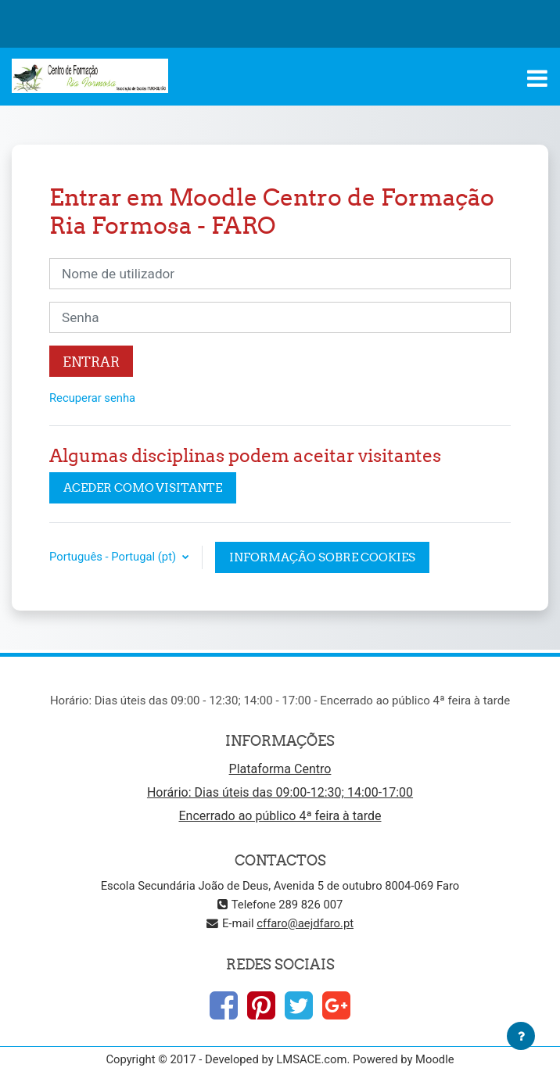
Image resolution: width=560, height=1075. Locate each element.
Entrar (91, 362)
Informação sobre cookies (322, 557)
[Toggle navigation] (537, 78)
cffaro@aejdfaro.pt (305, 923)
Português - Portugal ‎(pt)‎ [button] (114, 557)
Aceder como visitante (142, 487)
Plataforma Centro (280, 768)
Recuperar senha (92, 398)
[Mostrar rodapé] (521, 1036)
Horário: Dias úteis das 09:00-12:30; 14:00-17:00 (280, 792)
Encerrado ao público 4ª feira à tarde (279, 815)
